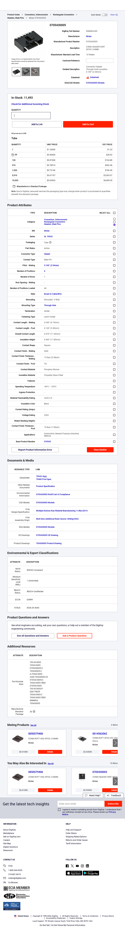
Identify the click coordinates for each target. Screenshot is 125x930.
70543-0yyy (41, 476)
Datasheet (92, 77)
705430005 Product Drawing (49, 543)
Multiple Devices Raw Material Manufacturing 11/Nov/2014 (62, 511)
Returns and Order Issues (77, 840)
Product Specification (45, 486)
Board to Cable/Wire (53, 294)
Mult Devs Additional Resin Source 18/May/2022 (57, 519)
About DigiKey (9, 830)
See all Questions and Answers (33, 635)
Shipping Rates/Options (76, 837)
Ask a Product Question (74, 635)
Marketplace (8, 833)
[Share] (114, 14)
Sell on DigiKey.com (12, 837)
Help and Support (73, 830)
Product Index (13, 15)
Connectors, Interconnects (36, 15)
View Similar (100, 449)
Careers (6, 840)
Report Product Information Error (35, 449)
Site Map (7, 843)
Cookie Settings (75, 918)
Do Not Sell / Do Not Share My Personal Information (62, 925)
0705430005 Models (95, 83)
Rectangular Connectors (63, 15)
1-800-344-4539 (12, 870)
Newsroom (8, 850)
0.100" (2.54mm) (51, 265)
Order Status (71, 833)
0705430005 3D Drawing (47, 535)
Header (47, 254)
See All (33, 725)
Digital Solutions (10, 847)
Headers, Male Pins (15, 18)
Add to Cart (88, 124)
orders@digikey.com (14, 878)
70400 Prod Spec (43, 479)
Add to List (36, 124)
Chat (8, 866)
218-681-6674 (12, 874)
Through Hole (50, 305)
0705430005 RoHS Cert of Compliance (53, 494)
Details (50, 752)
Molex (88, 36)
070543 (47, 441)
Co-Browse (10, 882)
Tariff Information (73, 843)
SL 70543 (48, 236)
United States (21, 916)
